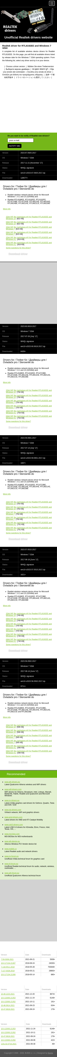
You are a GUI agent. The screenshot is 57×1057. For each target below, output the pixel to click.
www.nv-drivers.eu (12, 800)
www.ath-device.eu (12, 841)
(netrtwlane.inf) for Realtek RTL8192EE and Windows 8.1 (29, 238)
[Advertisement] (28, 105)
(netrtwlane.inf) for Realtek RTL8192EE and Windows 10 (29, 218)
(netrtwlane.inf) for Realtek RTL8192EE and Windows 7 (29, 228)
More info (7, 209)
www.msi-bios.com (12, 834)
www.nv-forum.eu (12, 856)
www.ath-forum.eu (12, 873)
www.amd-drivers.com (13, 817)
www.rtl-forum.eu (11, 864)
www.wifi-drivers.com (13, 789)
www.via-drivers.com (13, 810)
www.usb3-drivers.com (14, 825)
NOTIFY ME (14, 146)
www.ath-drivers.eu (12, 782)
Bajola (50, 1053)
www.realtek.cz (11, 849)
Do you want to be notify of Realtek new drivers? (28, 136)
